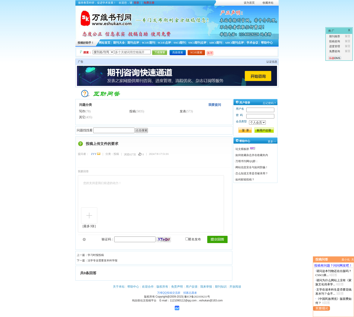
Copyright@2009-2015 (169, 296)
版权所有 (162, 286)
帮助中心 (267, 42)
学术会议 (252, 42)
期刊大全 (119, 42)
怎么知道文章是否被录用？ (251, 173)
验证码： (108, 239)
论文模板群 (242, 149)
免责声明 (177, 286)
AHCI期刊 (215, 42)
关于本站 (119, 286)
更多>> (272, 141)
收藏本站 (268, 2)
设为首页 (249, 2)
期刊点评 (133, 42)
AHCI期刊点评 (234, 42)
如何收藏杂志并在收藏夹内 (251, 155)
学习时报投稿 (96, 255)
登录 (136, 2)
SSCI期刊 (180, 42)
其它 (82, 117)
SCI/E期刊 (148, 42)
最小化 (346, 259)
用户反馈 (192, 286)
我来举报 (206, 286)
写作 (82, 111)
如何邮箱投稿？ (244, 179)
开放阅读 (235, 286)
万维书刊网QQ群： (246, 161)
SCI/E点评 (164, 42)
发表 (183, 111)
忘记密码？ (269, 103)
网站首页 (104, 42)
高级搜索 (177, 52)
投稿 (132, 111)
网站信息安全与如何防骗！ (251, 167)
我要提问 (214, 104)
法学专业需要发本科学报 (102, 260)
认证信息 (271, 61)
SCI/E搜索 (196, 52)
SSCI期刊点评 (197, 42)
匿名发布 (193, 239)
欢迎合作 (148, 286)
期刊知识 (221, 286)
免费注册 (149, 2)
